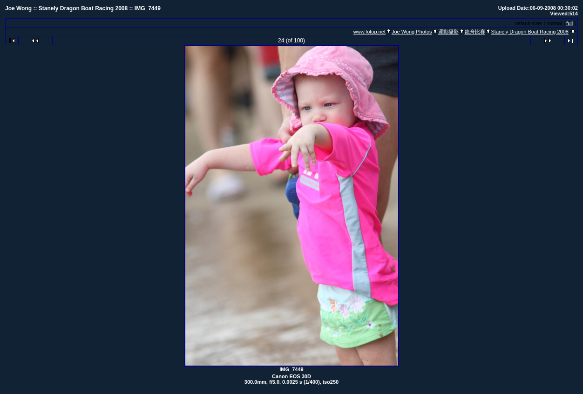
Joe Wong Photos (412, 31)
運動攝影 (448, 31)
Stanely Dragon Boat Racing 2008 (530, 31)
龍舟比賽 (475, 31)
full (569, 23)
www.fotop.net (369, 31)
